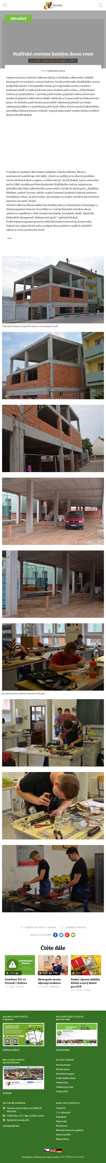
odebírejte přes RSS (76, 927)
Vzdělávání (52, 71)
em (73, 935)
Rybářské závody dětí (18, 1120)
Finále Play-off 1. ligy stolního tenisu (25, 1115)
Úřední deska (63, 1069)
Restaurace (62, 1125)
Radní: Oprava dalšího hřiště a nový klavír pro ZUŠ (85, 983)
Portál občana (63, 1065)
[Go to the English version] (53, 1151)
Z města (61, 71)
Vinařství (60, 1108)
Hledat (100, 5)
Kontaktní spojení (65, 1073)
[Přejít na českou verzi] (47, 1151)
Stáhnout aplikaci (11, 1049)
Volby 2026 (62, 1091)
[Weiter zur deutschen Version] (59, 1151)
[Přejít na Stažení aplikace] (23, 1034)
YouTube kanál (62, 1049)
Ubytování (61, 1121)
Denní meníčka (63, 1134)
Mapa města (62, 1139)
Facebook (7, 1093)
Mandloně (61, 1117)
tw (61, 935)
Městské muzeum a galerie (69, 1130)
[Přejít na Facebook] (23, 1077)
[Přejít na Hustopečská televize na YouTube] (76, 1034)
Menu (5, 5)
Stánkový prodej (64, 1087)
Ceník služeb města (66, 1078)
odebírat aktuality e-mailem (40, 927)
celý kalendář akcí (11, 1126)
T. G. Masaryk (63, 1112)
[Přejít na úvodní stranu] (53, 6)
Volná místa (62, 1082)
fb (55, 935)
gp (67, 935)
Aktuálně (18, 18)
